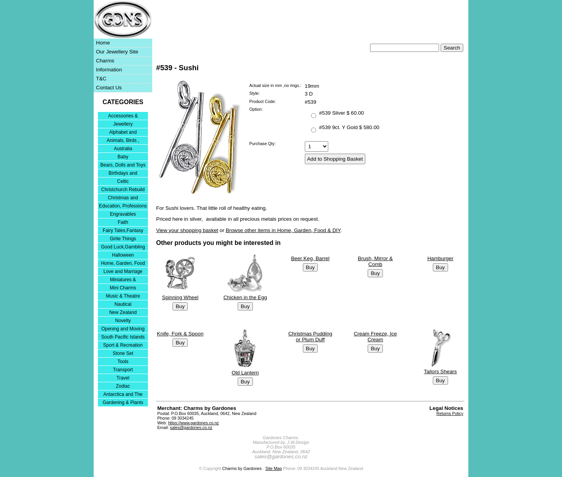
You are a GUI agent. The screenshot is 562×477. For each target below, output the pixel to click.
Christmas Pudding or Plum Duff (310, 336)
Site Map (273, 468)
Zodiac (123, 386)
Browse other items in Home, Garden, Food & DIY (283, 230)
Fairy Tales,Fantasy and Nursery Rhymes (123, 231)
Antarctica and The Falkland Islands (123, 395)
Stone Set (123, 353)
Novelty (123, 320)
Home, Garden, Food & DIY (123, 264)
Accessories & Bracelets (123, 116)
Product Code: (262, 101)
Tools (122, 361)
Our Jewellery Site (117, 52)
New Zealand (123, 312)
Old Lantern (245, 373)
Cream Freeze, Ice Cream (375, 336)
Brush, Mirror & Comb (375, 261)
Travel (123, 378)
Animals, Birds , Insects (123, 141)
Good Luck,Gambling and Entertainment (123, 247)
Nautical (122, 304)
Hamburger (440, 258)
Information (109, 70)
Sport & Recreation (122, 345)
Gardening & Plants (123, 402)
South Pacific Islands (122, 337)
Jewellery (123, 124)
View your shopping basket (187, 230)
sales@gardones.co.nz (191, 427)
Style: (254, 93)
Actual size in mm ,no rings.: (275, 85)
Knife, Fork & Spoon (180, 334)
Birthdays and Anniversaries (122, 173)
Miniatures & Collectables (123, 280)
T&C (101, 79)
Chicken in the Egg (245, 297)
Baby (122, 157)
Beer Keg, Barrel (310, 258)
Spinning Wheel (180, 297)
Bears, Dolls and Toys (123, 165)
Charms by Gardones (241, 468)
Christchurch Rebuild (122, 189)
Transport (123, 369)
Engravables (123, 214)
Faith (123, 222)
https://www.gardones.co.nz (193, 422)
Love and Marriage (122, 271)
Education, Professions (123, 206)
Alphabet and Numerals (123, 132)
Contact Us (109, 87)
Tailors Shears (440, 371)
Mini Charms (123, 288)
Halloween (123, 255)
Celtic (123, 181)
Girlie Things (123, 238)
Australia (123, 148)
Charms (105, 61)
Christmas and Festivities (123, 198)
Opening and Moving (123, 329)
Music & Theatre (123, 296)
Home (103, 43)
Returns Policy (449, 413)
